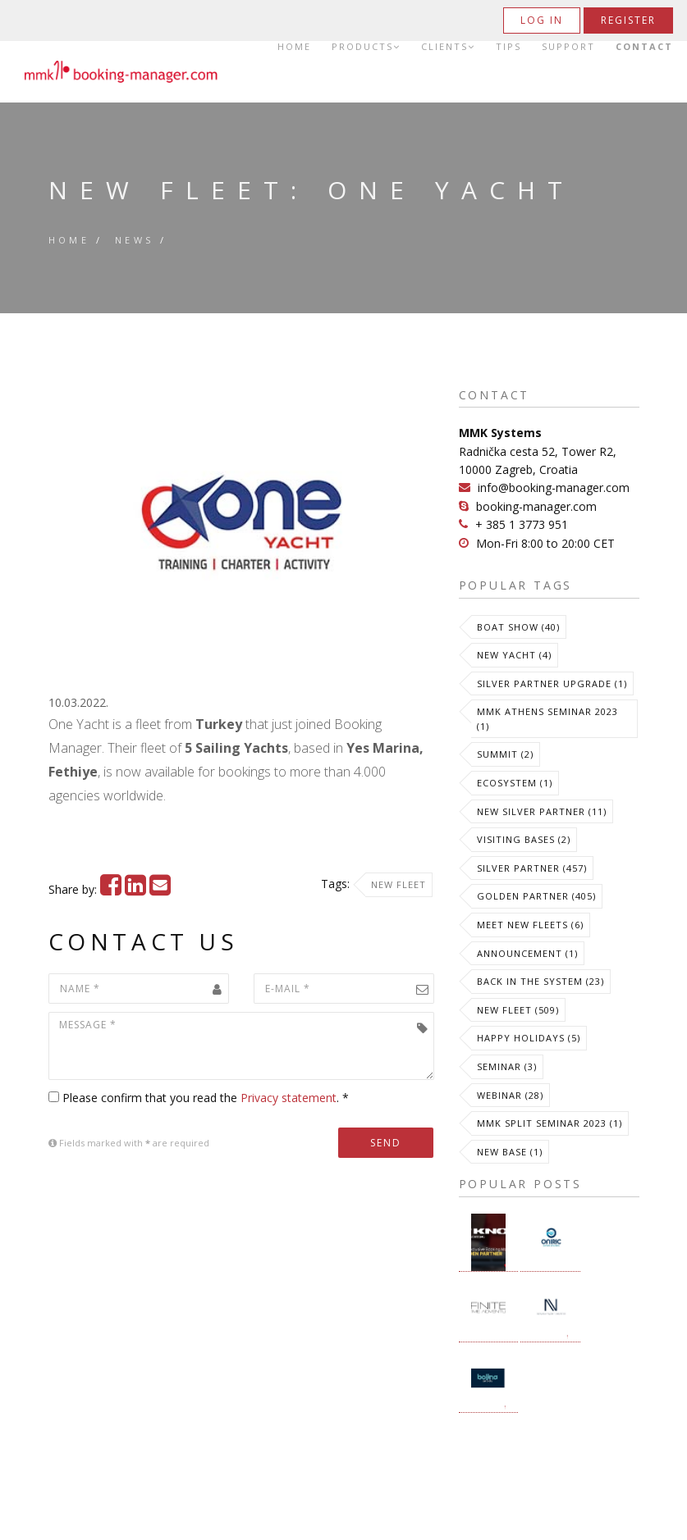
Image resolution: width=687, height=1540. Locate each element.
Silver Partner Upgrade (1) (552, 683)
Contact (644, 46)
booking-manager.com (536, 506)
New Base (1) (510, 1152)
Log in (541, 20)
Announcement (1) (527, 953)
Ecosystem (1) (514, 783)
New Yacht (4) (514, 655)
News (134, 240)
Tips (508, 46)
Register (628, 20)
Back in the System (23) (540, 981)
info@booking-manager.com (554, 487)
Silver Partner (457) (532, 868)
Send (385, 1143)
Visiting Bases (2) (523, 839)
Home (294, 46)
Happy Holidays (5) (528, 1038)
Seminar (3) (507, 1066)
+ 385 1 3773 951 (521, 524)
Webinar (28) (510, 1095)
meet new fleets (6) (530, 924)
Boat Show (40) (518, 627)
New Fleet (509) (518, 1010)
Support (568, 46)
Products (366, 46)
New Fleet (398, 884)
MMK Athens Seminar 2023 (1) (547, 718)
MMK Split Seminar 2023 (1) (549, 1123)
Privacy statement (288, 1097)
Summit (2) (505, 754)
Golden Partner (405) (536, 896)
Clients (448, 46)
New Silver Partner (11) (542, 811)
